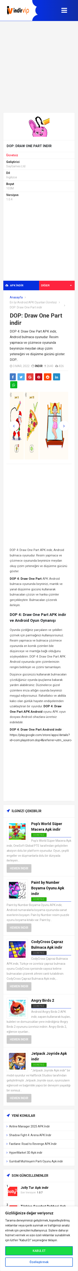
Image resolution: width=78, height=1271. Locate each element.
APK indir (14, 285)
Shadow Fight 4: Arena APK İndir (30, 1135)
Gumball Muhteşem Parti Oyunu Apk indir (36, 1161)
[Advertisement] (39, 67)
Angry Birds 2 (42, 1000)
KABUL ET (39, 1250)
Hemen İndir (19, 868)
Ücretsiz (12, 155)
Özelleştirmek (39, 1262)
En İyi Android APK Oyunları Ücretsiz (33, 302)
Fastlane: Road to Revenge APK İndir (33, 1144)
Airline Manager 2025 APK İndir (29, 1126)
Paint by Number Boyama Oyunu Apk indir (47, 888)
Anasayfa (16, 297)
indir (39, 366)
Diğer (56, 285)
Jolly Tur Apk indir (35, 1188)
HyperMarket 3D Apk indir (25, 1152)
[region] (39, 1238)
